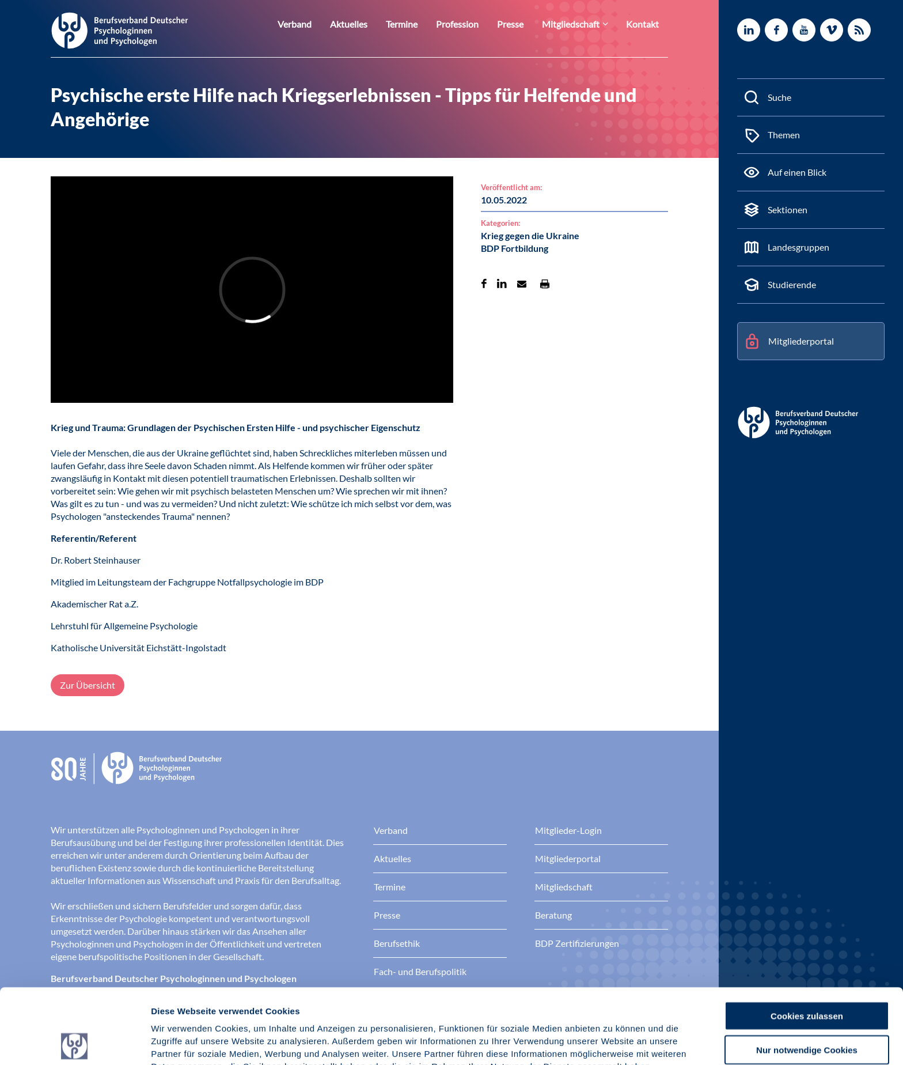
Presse (522, 24)
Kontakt (644, 24)
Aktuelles (371, 24)
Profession (472, 24)
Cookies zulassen (807, 941)
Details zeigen (613, 1042)
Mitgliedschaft (578, 24)
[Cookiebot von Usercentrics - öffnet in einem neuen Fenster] (74, 1042)
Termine (420, 24)
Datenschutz (236, 1005)
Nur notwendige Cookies (807, 975)
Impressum (175, 1005)
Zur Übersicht (87, 684)
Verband (320, 24)
